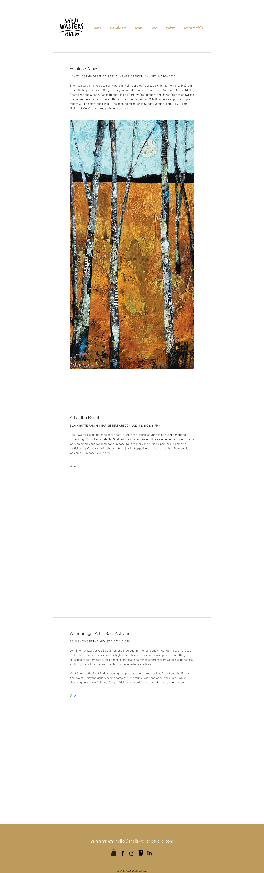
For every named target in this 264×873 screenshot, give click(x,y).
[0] (140, 853)
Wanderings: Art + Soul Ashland (100, 633)
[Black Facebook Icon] (123, 853)
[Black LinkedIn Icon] (149, 853)
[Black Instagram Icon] (132, 853)
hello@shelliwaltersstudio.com (144, 841)
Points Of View (83, 68)
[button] (114, 852)
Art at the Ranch (85, 417)
